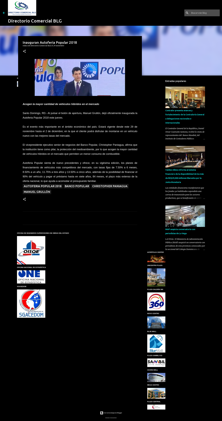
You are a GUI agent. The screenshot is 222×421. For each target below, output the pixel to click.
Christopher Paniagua (109, 186)
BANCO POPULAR (77, 186)
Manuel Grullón (37, 191)
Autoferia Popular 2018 (42, 186)
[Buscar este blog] (205, 12)
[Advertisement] (156, 122)
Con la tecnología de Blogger (111, 413)
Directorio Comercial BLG (35, 20)
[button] (24, 51)
